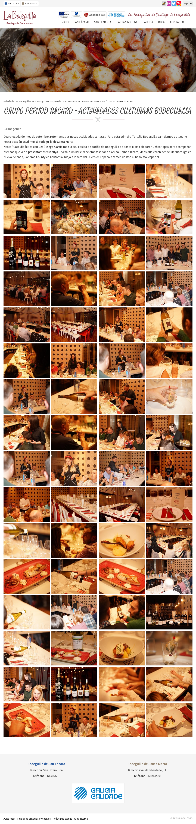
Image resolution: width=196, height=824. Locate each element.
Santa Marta (102, 22)
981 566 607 (53, 776)
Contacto (177, 22)
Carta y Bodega (127, 22)
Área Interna (81, 818)
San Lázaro (81, 22)
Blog (161, 22)
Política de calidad (62, 818)
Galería (147, 22)
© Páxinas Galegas (181, 818)
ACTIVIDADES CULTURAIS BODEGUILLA (85, 101)
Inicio (65, 22)
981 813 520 (153, 776)
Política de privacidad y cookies (34, 818)
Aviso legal (9, 818)
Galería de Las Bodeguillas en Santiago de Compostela (32, 101)
